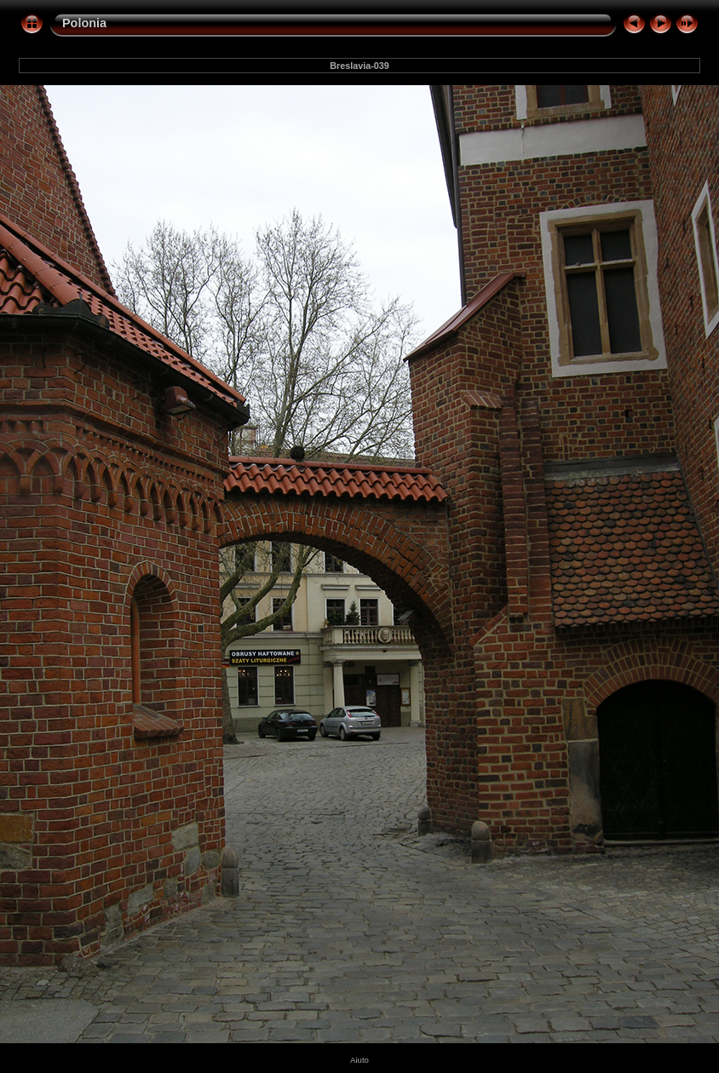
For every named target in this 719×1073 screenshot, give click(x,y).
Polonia (84, 23)
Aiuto (359, 1059)
